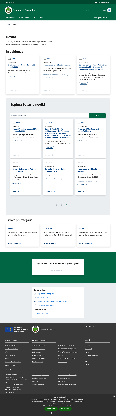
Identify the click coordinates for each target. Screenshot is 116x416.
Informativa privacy (64, 378)
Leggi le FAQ (35, 381)
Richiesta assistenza (38, 385)
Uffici (6, 352)
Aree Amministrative (11, 349)
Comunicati (88, 349)
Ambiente (61, 355)
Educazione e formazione (66, 345)
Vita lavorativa (36, 352)
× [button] (114, 396)
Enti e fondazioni (10, 355)
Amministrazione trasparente (67, 375)
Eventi (87, 364)
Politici (7, 359)
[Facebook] (93, 10)
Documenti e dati (10, 365)
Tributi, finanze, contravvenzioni (68, 352)
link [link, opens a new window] (75, 405)
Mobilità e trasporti (37, 362)
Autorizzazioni (62, 362)
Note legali (61, 381)
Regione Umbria (9, 2)
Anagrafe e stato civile (38, 345)
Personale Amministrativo (13, 362)
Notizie (11, 59)
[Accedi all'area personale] (102, 2)
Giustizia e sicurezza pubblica (67, 349)
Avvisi (47, 59)
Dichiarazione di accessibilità (67, 385)
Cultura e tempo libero (38, 349)
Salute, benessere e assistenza (67, 358)
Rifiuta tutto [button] (65, 409)
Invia (97, 115)
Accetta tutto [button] (51, 409)
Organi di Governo (10, 345)
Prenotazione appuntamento (40, 375)
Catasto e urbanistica (38, 359)
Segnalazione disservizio (39, 378)
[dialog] (58, 405)
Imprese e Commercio (38, 355)
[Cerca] (109, 10)
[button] (58, 413)
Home (9, 25)
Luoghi (87, 361)
